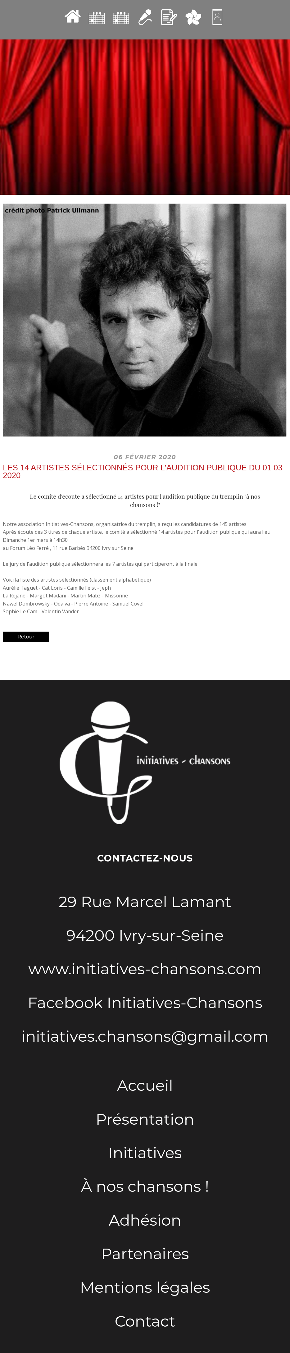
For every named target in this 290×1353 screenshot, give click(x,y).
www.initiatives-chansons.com (144, 968)
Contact (145, 1321)
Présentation (145, 1119)
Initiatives (145, 1152)
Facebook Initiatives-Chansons (145, 1002)
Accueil (145, 1085)
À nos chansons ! (145, 1186)
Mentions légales (145, 1287)
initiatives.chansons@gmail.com (145, 1036)
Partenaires (145, 1253)
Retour (25, 637)
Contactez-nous (145, 858)
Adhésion (145, 1220)
